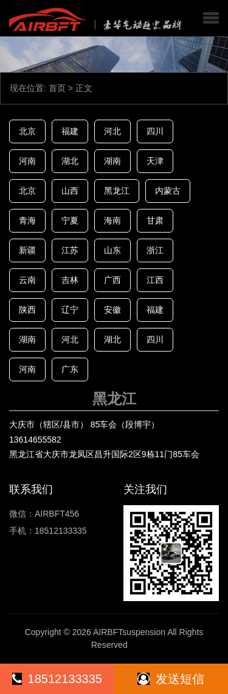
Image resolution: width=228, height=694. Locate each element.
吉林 (69, 280)
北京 (27, 131)
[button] (211, 18)
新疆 (27, 250)
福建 (69, 131)
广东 (69, 369)
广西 (112, 280)
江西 (155, 280)
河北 (112, 131)
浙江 (155, 250)
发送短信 (170, 678)
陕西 (27, 310)
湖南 (112, 161)
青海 (27, 220)
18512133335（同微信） (57, 683)
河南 (27, 161)
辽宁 (69, 310)
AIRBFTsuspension (129, 632)
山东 (112, 250)
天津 (155, 161)
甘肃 (155, 220)
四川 (155, 131)
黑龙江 (117, 191)
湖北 (69, 161)
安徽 (112, 310)
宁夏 (69, 220)
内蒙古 (168, 191)
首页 (57, 88)
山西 (69, 191)
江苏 (69, 250)
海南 (112, 220)
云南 (27, 280)
